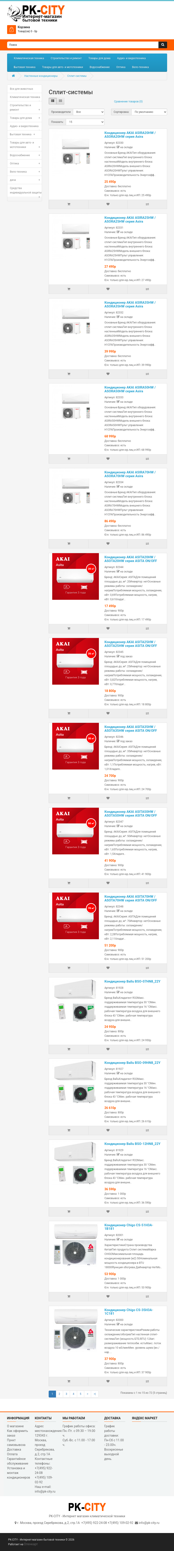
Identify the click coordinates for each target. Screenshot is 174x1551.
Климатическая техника (29, 58)
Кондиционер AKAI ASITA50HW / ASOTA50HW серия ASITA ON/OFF (130, 813)
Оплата (12, 1454)
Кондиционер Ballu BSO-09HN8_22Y (132, 1063)
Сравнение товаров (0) (128, 101)
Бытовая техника (25, 67)
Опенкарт (31, 1544)
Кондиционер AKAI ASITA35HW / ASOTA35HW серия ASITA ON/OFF (130, 729)
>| (95, 1394)
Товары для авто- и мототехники (62, 67)
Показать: (57, 122)
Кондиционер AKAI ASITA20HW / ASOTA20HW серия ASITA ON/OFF (130, 559)
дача (26, 180)
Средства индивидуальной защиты (26, 192)
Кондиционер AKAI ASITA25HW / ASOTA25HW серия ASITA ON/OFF (130, 644)
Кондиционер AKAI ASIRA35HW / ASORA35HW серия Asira (130, 304)
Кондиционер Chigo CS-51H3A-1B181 (128, 1227)
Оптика (120, 67)
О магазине (15, 1426)
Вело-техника (140, 67)
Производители (61, 112)
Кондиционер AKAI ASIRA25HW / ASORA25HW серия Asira (130, 219)
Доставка (14, 1449)
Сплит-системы (77, 76)
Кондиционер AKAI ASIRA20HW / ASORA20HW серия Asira (130, 135)
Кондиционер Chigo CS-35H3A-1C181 (128, 1312)
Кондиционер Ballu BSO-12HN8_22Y (132, 1144)
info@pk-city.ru (149, 1523)
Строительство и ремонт (66, 58)
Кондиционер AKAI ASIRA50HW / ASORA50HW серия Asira (130, 389)
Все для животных (21, 88)
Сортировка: (121, 112)
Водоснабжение (100, 67)
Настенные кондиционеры (41, 76)
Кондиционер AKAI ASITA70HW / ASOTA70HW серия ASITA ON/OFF (130, 898)
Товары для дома (99, 58)
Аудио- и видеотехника (131, 58)
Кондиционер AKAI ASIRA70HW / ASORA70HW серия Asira (130, 474)
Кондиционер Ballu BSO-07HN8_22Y (132, 981)
